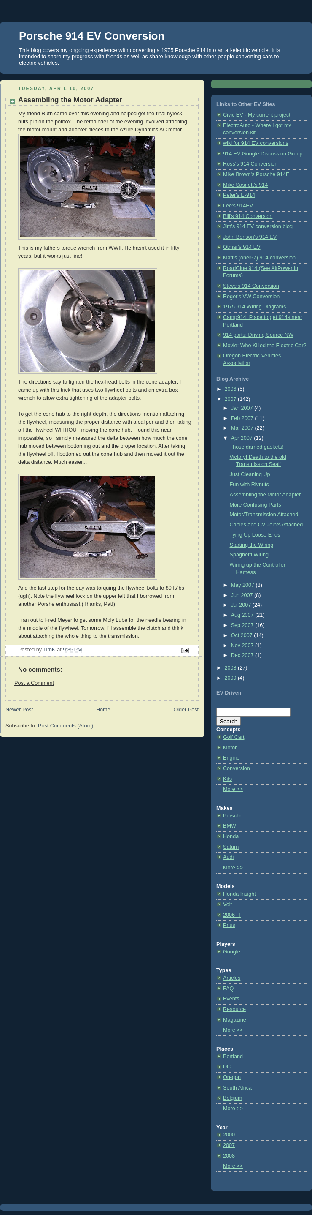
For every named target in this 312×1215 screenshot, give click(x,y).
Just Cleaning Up (250, 474)
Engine (231, 758)
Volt (227, 904)
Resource (234, 1009)
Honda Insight (239, 894)
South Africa (237, 1088)
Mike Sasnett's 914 (245, 185)
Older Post (186, 710)
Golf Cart (233, 737)
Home (103, 710)
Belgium (232, 1098)
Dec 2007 (243, 655)
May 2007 (243, 585)
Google (231, 952)
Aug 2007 (243, 615)
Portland (233, 1057)
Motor (230, 748)
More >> (233, 789)
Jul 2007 (242, 605)
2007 (231, 399)
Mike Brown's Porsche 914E (256, 174)
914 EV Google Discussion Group (263, 154)
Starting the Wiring (252, 545)
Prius (229, 925)
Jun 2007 (242, 595)
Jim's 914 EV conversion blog (258, 226)
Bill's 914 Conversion (247, 216)
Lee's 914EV (238, 206)
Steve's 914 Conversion (251, 286)
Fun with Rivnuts (249, 485)
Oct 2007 (242, 635)
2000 (229, 1135)
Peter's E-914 (239, 195)
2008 (231, 668)
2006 (231, 389)
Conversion (236, 768)
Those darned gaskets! (257, 447)
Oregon (232, 1077)
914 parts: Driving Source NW (258, 335)
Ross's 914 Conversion (250, 164)
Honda (231, 836)
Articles (231, 978)
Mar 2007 (243, 428)
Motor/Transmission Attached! (265, 515)
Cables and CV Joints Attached (266, 525)
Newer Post (19, 710)
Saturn (231, 847)
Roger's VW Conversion (251, 297)
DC (227, 1067)
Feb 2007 (243, 418)
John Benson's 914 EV (250, 237)
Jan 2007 (242, 408)
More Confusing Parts (255, 505)
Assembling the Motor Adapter (265, 495)
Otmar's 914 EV (242, 247)
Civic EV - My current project (256, 115)
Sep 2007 (243, 625)
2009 (231, 678)
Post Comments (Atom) (65, 726)
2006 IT (232, 915)
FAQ (228, 989)
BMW (229, 826)
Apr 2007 (242, 438)
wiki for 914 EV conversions (255, 143)
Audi (228, 857)
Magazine (234, 1020)
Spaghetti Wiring (249, 555)
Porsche (232, 816)
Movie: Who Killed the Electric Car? (265, 346)
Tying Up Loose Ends (255, 535)
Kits (227, 779)
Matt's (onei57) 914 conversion (259, 258)
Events (231, 999)
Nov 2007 (243, 645)
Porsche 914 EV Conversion (91, 36)
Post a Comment (34, 683)
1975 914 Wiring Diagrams (254, 307)
